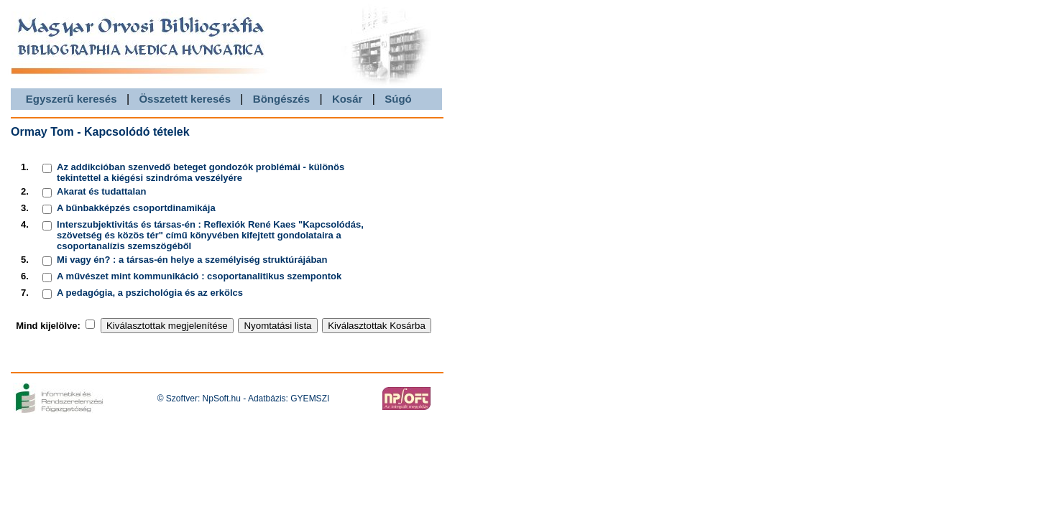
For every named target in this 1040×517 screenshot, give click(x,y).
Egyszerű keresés (71, 99)
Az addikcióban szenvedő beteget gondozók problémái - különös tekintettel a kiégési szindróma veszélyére (200, 172)
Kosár (347, 99)
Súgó (398, 99)
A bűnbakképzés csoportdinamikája (136, 207)
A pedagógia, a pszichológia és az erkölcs (150, 292)
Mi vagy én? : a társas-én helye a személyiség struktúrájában (192, 259)
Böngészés (281, 99)
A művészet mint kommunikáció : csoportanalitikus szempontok (199, 276)
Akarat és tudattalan (101, 191)
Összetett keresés (185, 99)
